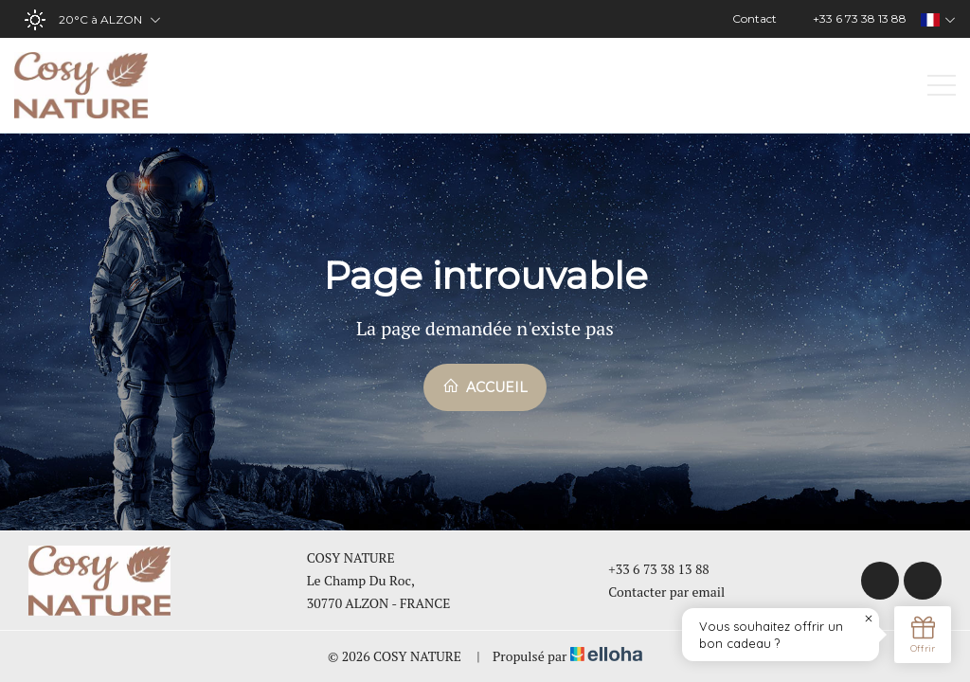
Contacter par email (655, 592)
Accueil (485, 386)
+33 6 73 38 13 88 (648, 569)
